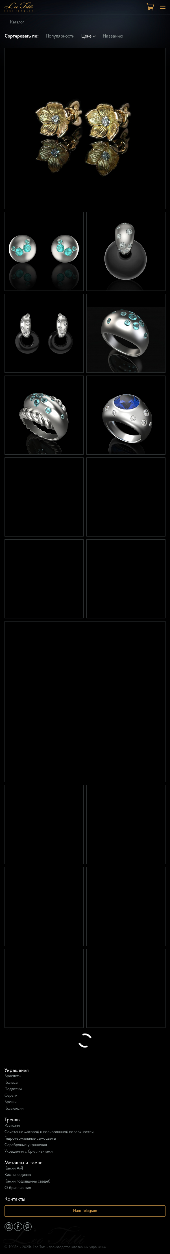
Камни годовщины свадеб (27, 1181)
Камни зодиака (18, 1175)
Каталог (17, 22)
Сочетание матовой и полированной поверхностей (49, 1132)
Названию (113, 36)
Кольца (11, 1083)
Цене (86, 36)
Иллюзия (12, 1126)
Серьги (11, 1096)
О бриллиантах (18, 1188)
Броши (10, 1102)
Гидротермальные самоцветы (30, 1139)
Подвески (13, 1089)
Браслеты (13, 1076)
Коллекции (14, 1109)
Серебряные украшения (26, 1145)
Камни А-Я (14, 1168)
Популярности (60, 36)
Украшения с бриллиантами (29, 1152)
